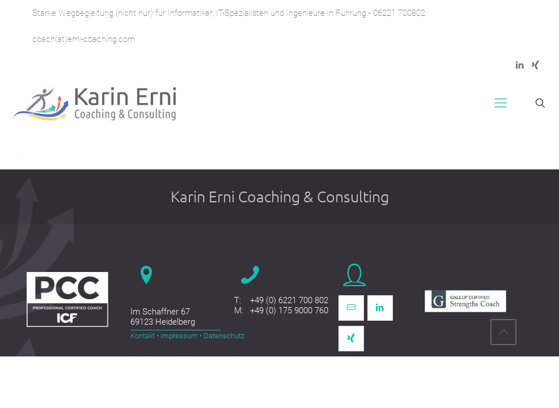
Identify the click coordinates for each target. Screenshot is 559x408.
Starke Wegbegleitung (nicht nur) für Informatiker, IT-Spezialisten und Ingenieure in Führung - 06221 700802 (228, 13)
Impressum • (180, 336)
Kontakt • (144, 336)
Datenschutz (223, 336)
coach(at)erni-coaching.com (83, 39)
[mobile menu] (500, 103)
